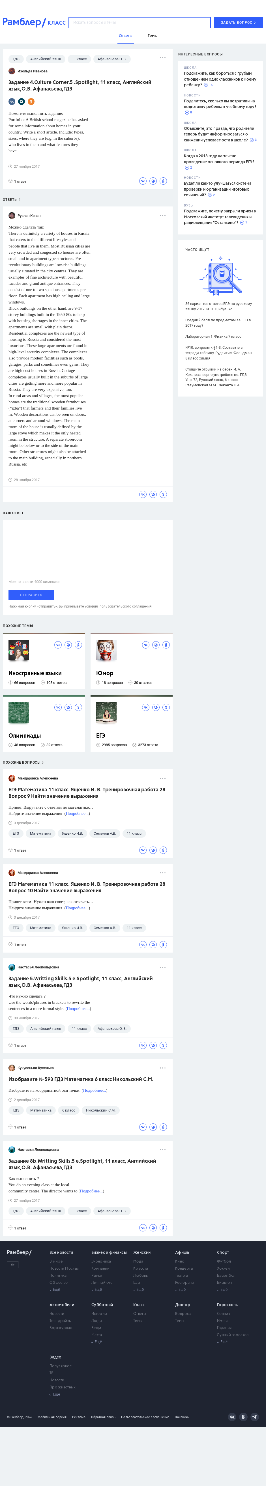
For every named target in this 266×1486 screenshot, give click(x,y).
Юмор (104, 674)
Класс (139, 1305)
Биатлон (224, 1283)
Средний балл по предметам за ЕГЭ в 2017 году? (218, 323)
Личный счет (102, 1283)
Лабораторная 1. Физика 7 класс (213, 336)
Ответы (139, 1314)
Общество (59, 1283)
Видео (56, 1357)
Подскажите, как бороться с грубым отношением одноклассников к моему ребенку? (220, 79)
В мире (56, 1261)
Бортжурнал (61, 1328)
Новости (57, 1314)
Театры (181, 1276)
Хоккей (223, 1268)
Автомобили (62, 1305)
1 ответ (17, 181)
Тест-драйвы (61, 1321)
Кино (179, 1261)
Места (96, 1335)
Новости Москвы (64, 1268)
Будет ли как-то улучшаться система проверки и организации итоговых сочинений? (218, 189)
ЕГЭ (100, 736)
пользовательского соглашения (126, 606)
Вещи (96, 1328)
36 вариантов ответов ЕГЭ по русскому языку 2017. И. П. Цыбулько (218, 306)
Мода (138, 1261)
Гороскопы (228, 1305)
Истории (99, 1314)
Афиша (182, 1253)
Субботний (102, 1305)
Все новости (61, 1253)
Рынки (96, 1276)
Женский (142, 1253)
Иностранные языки (35, 674)
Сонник (223, 1314)
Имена (223, 1321)
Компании (100, 1268)
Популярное (61, 1366)
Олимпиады (24, 736)
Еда (136, 1283)
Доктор (182, 1305)
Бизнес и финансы (109, 1253)
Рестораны (184, 1283)
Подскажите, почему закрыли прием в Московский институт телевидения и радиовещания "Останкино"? (220, 217)
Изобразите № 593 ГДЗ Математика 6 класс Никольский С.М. (80, 1079)
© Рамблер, (15, 1417)
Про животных (63, 1387)
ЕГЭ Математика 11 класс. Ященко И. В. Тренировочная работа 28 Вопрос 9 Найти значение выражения (86, 793)
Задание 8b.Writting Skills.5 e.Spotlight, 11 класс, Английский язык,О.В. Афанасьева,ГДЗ (82, 1164)
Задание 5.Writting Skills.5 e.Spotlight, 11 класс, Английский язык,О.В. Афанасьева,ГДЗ (80, 982)
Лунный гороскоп (233, 1335)
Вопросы (183, 1314)
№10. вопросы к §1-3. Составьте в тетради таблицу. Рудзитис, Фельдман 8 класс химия (218, 352)
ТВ (52, 1373)
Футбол (224, 1261)
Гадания (224, 1328)
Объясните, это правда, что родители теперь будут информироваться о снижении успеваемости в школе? (219, 134)
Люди (96, 1321)
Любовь (140, 1276)
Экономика (101, 1261)
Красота (140, 1268)
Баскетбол (226, 1276)
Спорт (223, 1253)
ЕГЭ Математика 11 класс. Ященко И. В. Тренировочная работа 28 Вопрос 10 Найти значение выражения (86, 887)
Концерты (184, 1268)
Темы (137, 1321)
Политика (58, 1276)
